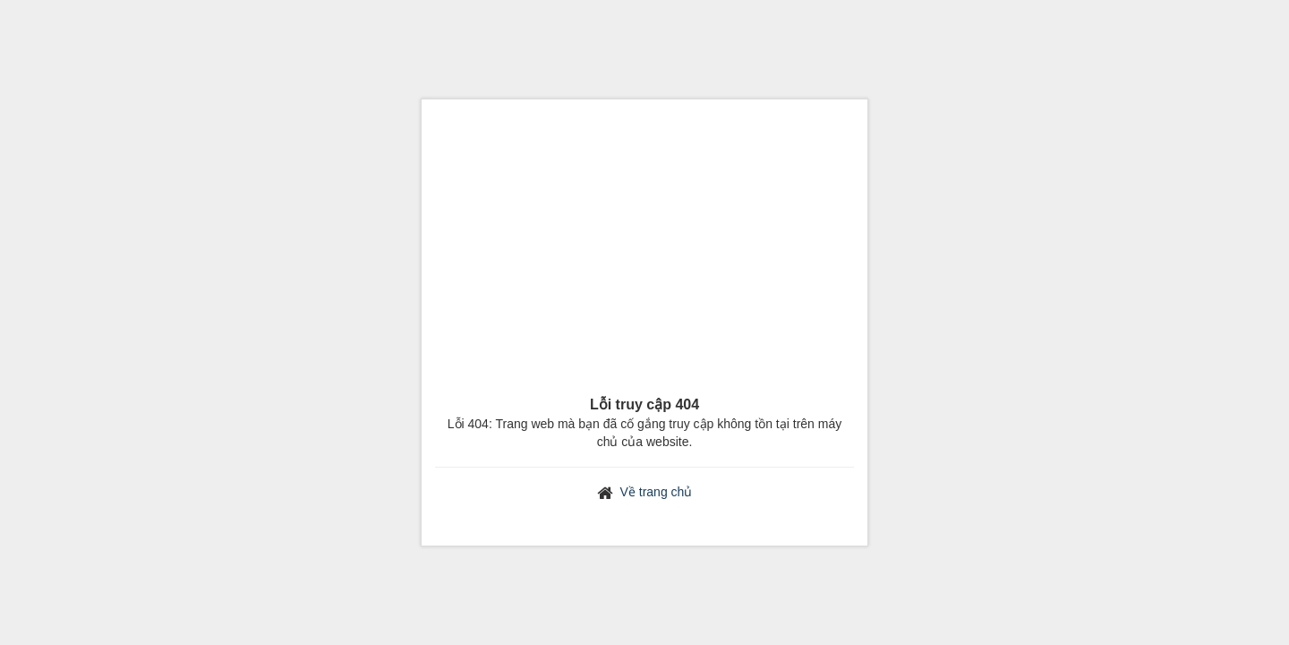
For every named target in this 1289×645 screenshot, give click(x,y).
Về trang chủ (656, 492)
